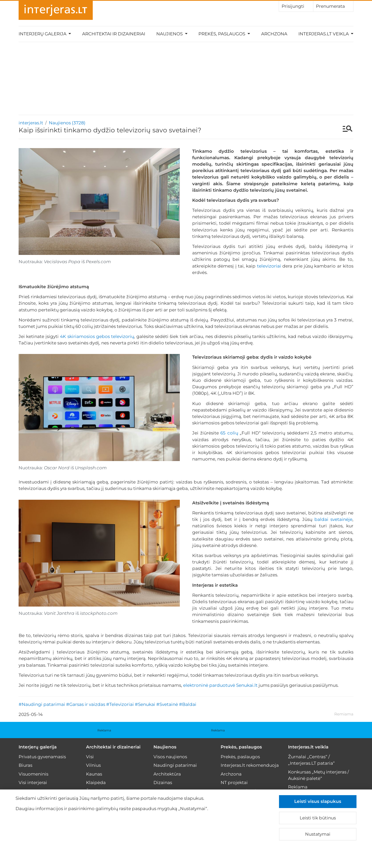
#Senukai (145, 704)
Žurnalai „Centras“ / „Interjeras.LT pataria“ (311, 760)
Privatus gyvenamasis (42, 756)
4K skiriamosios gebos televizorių (97, 336)
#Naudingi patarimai (42, 704)
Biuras (25, 765)
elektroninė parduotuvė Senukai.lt (220, 685)
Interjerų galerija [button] (43, 33)
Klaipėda (96, 782)
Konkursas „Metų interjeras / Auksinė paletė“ (318, 775)
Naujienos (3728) (67, 122)
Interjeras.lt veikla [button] (324, 33)
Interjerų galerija (38, 746)
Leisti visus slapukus (317, 801)
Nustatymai (317, 834)
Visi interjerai (33, 782)
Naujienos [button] (170, 33)
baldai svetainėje (333, 519)
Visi (90, 756)
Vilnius (93, 765)
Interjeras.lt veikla (308, 746)
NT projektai (234, 782)
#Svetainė (167, 704)
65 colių (229, 432)
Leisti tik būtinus (318, 817)
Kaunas (94, 774)
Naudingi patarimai (175, 765)
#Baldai (187, 704)
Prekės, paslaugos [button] (222, 33)
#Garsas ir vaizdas (85, 704)
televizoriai (269, 266)
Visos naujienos (170, 756)
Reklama (104, 730)
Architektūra (167, 774)
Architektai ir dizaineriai (113, 33)
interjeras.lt (31, 122)
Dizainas (162, 782)
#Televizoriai (120, 704)
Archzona (274, 33)
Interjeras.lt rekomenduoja (250, 765)
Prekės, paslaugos (241, 746)
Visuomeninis (33, 774)
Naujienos (164, 746)
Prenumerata (333, 6)
